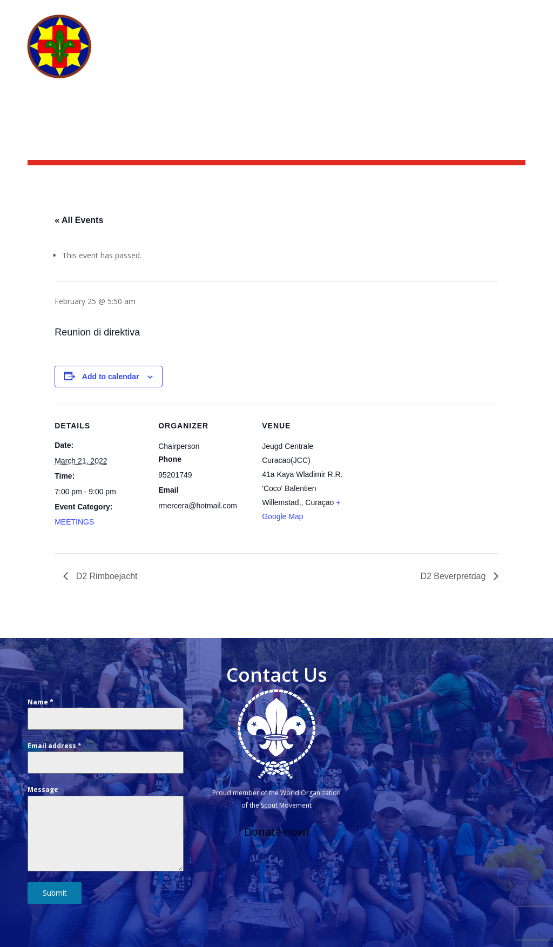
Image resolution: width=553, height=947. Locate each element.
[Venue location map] (423, 479)
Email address (55, 745)
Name (40, 702)
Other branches (374, 71)
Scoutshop (412, 14)
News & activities (340, 14)
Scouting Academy (487, 14)
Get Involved (420, 55)
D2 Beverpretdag (454, 576)
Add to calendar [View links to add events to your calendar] (110, 376)
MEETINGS (74, 522)
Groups (485, 55)
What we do (355, 55)
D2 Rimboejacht (105, 576)
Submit (55, 893)
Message (43, 789)
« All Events (79, 220)
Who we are (282, 55)
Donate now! (276, 831)
